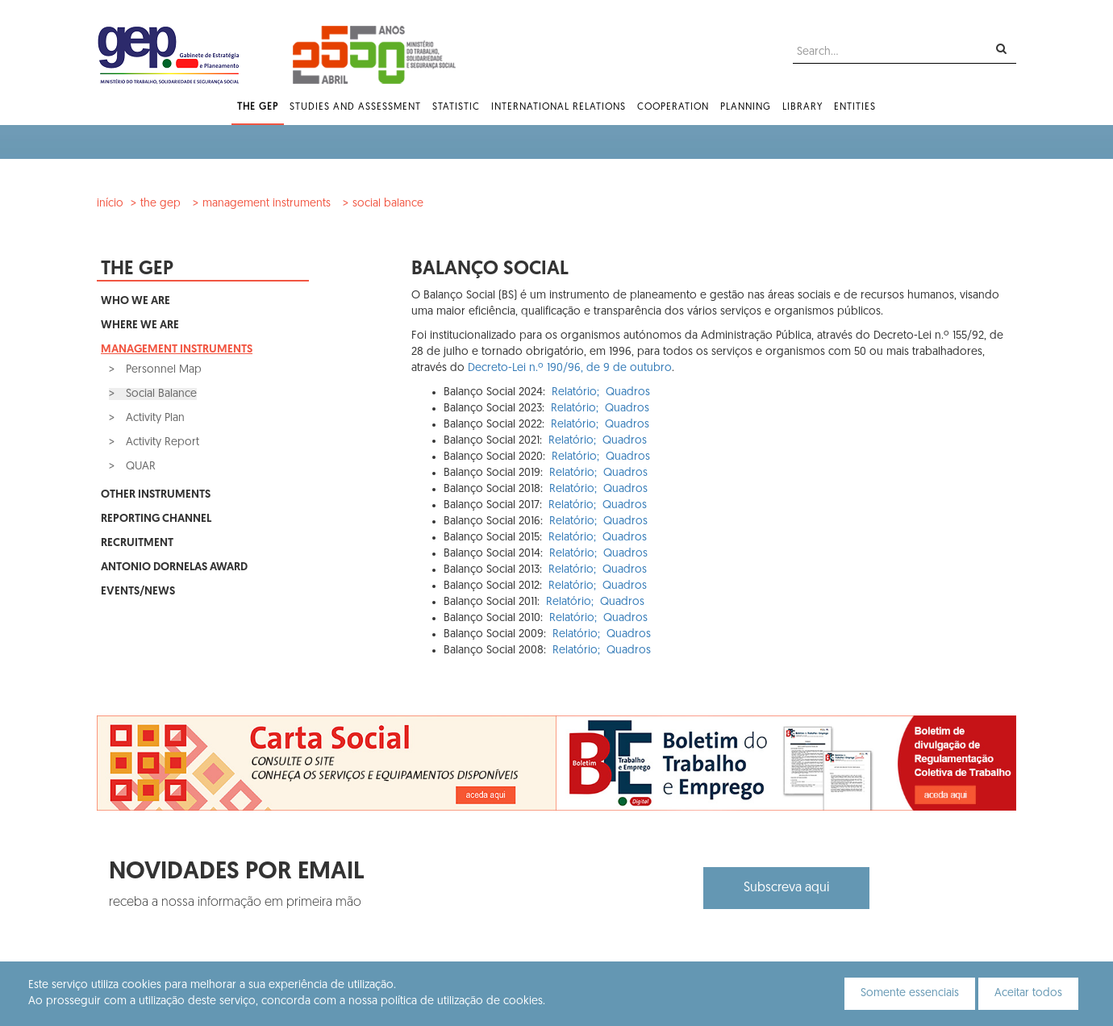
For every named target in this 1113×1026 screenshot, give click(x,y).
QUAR (139, 467)
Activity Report (161, 442)
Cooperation (673, 107)
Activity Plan (154, 418)
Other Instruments (156, 495)
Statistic (456, 107)
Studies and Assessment (355, 107)
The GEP (257, 107)
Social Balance (387, 204)
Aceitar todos (1028, 993)
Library (802, 107)
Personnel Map (162, 370)
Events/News (138, 592)
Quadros (628, 392)
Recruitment (137, 543)
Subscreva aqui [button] (786, 888)
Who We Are (135, 301)
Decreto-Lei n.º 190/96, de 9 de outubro (570, 368)
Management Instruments (266, 204)
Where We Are (140, 325)
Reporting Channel (156, 519)
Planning (745, 107)
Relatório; (575, 392)
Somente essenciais (910, 993)
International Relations (558, 107)
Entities (855, 107)
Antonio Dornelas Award (174, 567)
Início (110, 204)
